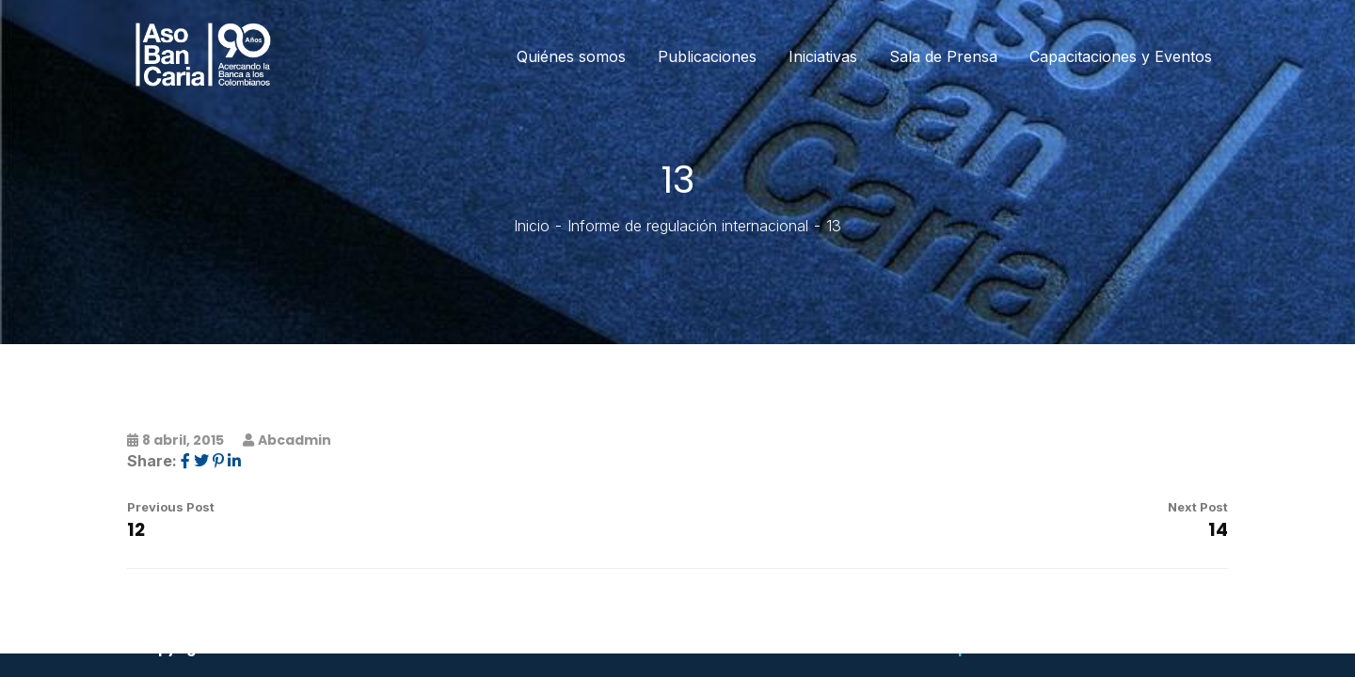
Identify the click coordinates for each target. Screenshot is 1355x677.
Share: (152, 460)
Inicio (532, 225)
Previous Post (171, 506)
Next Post (1198, 506)
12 (136, 530)
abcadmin (294, 440)
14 (1218, 530)
